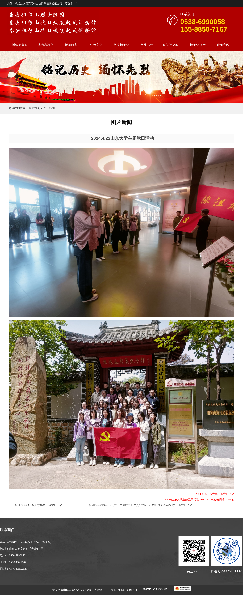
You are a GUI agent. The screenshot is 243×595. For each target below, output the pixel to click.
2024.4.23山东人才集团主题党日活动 (40, 505)
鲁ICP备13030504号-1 (123, 589)
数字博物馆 (121, 45)
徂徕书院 (147, 45)
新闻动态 (71, 45)
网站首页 (35, 108)
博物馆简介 (45, 45)
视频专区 (223, 45)
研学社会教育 (172, 45)
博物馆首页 (20, 45)
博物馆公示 (198, 45)
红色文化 (96, 45)
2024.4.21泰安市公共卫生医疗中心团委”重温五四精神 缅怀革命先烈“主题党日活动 (142, 505)
